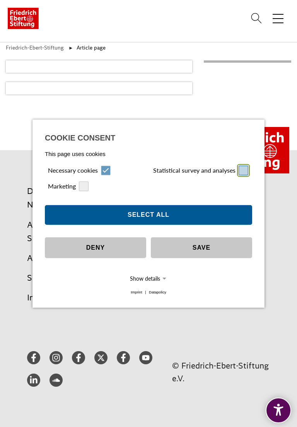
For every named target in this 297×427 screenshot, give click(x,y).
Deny (95, 247)
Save (201, 247)
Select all (148, 214)
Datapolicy (157, 292)
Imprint (136, 292)
